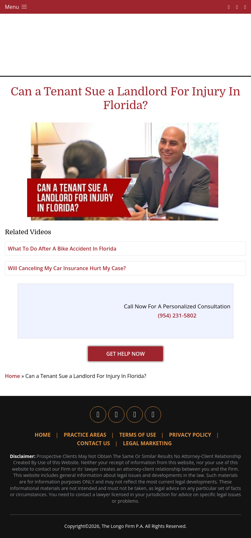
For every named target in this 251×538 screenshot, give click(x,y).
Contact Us (93, 443)
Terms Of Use (137, 434)
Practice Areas (85, 434)
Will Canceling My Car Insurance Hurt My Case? (67, 268)
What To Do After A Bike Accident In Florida (62, 248)
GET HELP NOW (125, 353)
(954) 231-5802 (177, 315)
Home (12, 376)
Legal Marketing (147, 443)
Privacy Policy (190, 434)
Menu (16, 6)
